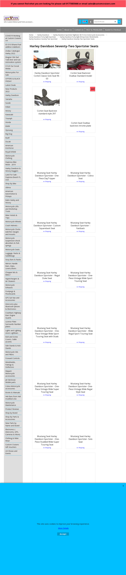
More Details (63, 528)
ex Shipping (45, 82)
